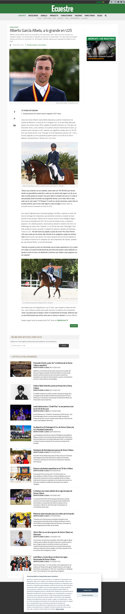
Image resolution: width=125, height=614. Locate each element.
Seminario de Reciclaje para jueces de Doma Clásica (53, 450)
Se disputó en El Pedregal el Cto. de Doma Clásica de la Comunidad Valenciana (53, 428)
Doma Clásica (47, 18)
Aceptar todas (87, 590)
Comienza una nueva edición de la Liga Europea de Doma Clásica (52, 492)
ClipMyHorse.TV (62, 320)
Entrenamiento (75, 18)
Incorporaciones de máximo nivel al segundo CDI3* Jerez (41, 113)
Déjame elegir (60, 609)
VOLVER (74, 326)
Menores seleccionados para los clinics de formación (53, 513)
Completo (60, 18)
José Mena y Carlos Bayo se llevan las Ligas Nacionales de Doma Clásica (50, 558)
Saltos (39, 18)
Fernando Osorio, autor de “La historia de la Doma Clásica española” (52, 364)
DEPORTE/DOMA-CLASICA (41, 367)
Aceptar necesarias (87, 595)
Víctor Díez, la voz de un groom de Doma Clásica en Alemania (53, 533)
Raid (54, 18)
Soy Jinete (84, 18)
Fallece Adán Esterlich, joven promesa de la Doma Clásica (52, 387)
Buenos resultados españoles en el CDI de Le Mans (53, 468)
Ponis (67, 18)
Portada (29, 45)
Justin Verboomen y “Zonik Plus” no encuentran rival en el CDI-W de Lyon (53, 407)
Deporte (34, 45)
